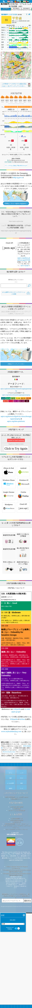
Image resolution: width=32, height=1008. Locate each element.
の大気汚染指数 (9, 14)
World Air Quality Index (9, 890)
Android (23, 553)
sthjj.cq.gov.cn (18, 177)
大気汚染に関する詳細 (16, 945)
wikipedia (17, 848)
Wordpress (8, 589)
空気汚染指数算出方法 (16, 958)
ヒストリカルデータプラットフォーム (17, 967)
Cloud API (23, 589)
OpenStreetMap (21, 78)
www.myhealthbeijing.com (11, 870)
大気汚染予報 (16, 960)
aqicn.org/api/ (24, 295)
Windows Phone (9, 565)
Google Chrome (8, 577)
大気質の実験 (16, 947)
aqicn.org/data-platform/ (16, 471)
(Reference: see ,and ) (16, 790)
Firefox (23, 577)
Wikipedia (14, 858)
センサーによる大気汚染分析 (16, 949)
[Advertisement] (16, 254)
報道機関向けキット (16, 937)
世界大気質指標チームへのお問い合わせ (16, 935)
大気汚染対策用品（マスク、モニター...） (17, 962)
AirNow (22, 858)
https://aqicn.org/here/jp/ (16, 221)
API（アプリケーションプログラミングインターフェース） (17, 965)
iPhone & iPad (8, 553)
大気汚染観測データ (16, 957)
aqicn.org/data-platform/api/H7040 (23, 288)
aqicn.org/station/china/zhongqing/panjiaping (16, 445)
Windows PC (23, 565)
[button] (16, 67)
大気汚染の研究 (16, 941)
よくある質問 (16, 952)
